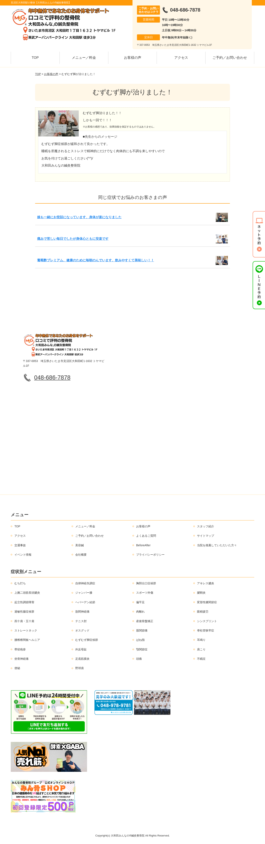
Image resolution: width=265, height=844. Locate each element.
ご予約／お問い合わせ (229, 58)
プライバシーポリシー (150, 554)
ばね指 (140, 639)
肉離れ (140, 611)
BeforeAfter (143, 545)
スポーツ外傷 (144, 592)
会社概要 (81, 554)
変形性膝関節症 (207, 602)
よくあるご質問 (146, 535)
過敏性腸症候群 (24, 611)
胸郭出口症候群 (146, 583)
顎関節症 (142, 649)
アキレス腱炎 (205, 583)
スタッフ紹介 (205, 526)
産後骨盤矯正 (144, 621)
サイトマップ (205, 535)
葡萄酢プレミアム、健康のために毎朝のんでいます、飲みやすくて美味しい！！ (95, 260)
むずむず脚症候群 (86, 639)
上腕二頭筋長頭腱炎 (27, 592)
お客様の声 (132, 58)
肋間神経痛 (82, 611)
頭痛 (139, 658)
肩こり (201, 649)
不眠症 (201, 658)
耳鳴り (201, 639)
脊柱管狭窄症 (205, 630)
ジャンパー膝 (83, 592)
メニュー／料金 (84, 58)
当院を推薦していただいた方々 (217, 545)
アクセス (181, 58)
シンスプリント (207, 621)
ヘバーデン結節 (85, 602)
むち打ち (20, 583)
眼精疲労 (202, 611)
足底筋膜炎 (82, 658)
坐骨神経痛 (21, 658)
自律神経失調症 (85, 583)
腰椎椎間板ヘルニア (27, 639)
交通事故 (20, 545)
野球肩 (79, 668)
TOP (35, 58)
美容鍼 (79, 545)
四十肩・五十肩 (24, 621)
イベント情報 (22, 554)
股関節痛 (142, 630)
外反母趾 (81, 649)
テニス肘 (81, 621)
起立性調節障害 (24, 602)
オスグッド (82, 630)
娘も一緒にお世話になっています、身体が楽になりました (79, 217)
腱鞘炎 (201, 592)
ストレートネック (25, 630)
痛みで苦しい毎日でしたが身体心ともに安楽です (73, 238)
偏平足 (140, 602)
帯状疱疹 (20, 649)
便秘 (17, 668)
